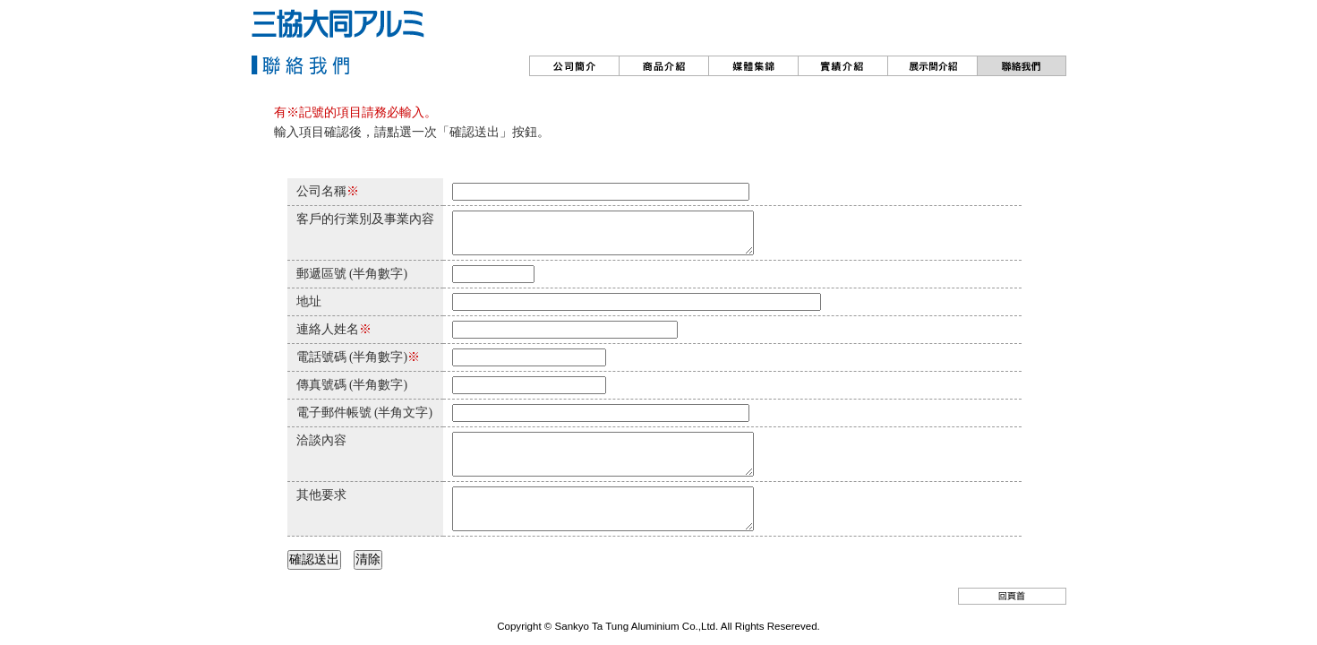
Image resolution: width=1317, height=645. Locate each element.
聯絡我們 (1021, 66)
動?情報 (753, 66)
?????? (932, 66)
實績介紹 (842, 66)
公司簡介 (574, 66)
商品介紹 (663, 66)
